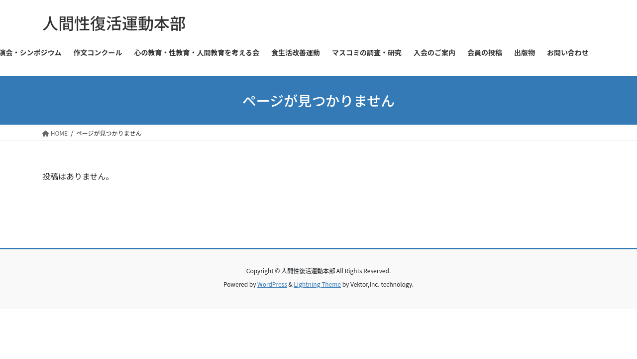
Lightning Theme (317, 284)
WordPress (272, 284)
